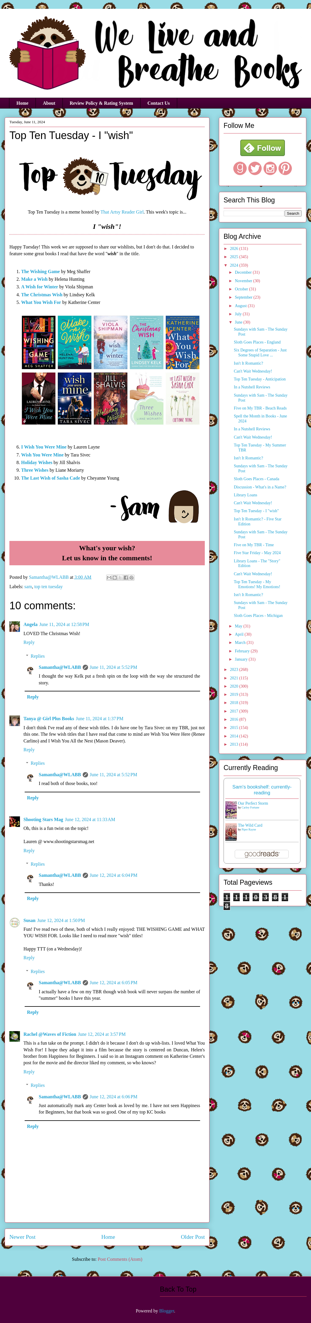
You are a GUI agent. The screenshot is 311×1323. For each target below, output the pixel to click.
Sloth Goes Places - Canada (256, 479)
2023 (234, 669)
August (241, 306)
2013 (234, 744)
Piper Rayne (249, 829)
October (242, 289)
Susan (29, 920)
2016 (234, 719)
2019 (234, 694)
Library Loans (245, 495)
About (49, 103)
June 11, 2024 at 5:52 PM (113, 667)
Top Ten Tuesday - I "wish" (256, 511)
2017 (234, 711)
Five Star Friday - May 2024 (257, 553)
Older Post (193, 1237)
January (242, 659)
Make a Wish (34, 279)
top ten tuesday (48, 586)
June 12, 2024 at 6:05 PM (113, 982)
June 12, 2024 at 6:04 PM (113, 875)
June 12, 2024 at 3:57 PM (102, 1034)
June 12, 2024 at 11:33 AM (90, 819)
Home (22, 103)
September (244, 297)
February (243, 651)
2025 (234, 257)
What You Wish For (41, 302)
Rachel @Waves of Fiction (49, 1034)
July (239, 314)
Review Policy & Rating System (101, 103)
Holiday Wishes (37, 462)
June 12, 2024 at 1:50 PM (61, 920)
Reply (29, 642)
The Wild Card (250, 825)
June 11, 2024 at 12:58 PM (64, 624)
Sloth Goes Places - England (257, 342)
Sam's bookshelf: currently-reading (262, 790)
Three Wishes (34, 470)
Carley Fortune (250, 807)
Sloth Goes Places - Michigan (258, 615)
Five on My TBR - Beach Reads (260, 408)
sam (28, 586)
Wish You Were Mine (42, 454)
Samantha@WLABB (60, 667)
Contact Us (159, 103)
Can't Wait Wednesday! (253, 371)
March (240, 642)
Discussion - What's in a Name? (260, 487)
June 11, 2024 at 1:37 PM (100, 718)
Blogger (166, 1310)
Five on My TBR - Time (254, 545)
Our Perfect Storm (253, 803)
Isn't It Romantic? (248, 363)
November (244, 281)
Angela (30, 624)
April (239, 634)
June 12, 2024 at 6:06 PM (113, 1096)
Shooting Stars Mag (43, 819)
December (244, 272)
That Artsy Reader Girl (122, 211)
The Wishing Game (40, 271)
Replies (38, 656)
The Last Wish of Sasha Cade (50, 478)
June (239, 322)
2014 (234, 736)
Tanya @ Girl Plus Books (48, 718)
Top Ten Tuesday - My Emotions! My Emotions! (257, 584)
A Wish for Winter (39, 286)
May (239, 626)
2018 (234, 703)
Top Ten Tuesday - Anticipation (260, 379)
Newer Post (22, 1237)
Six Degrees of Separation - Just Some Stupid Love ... (260, 352)
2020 (234, 686)
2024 (234, 265)
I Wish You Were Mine (44, 446)
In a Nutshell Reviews (252, 387)
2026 (234, 248)
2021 (234, 678)
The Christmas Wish (41, 294)
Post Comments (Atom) (120, 1259)
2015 (234, 727)
